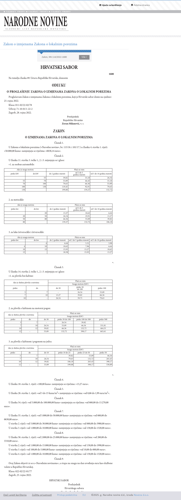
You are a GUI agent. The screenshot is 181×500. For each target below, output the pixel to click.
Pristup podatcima (67, 495)
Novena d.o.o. (141, 495)
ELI (84, 495)
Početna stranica (142, 5)
